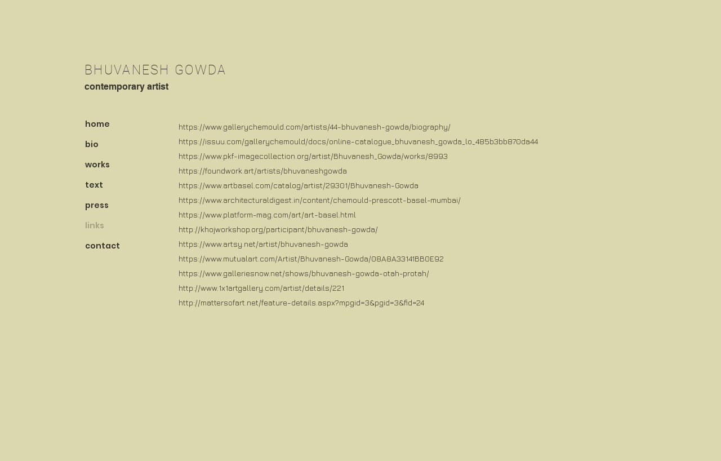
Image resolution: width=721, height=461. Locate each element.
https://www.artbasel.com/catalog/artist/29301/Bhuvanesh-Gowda (299, 185)
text (94, 184)
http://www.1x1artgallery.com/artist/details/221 (261, 287)
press (97, 205)
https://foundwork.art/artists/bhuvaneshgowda (263, 170)
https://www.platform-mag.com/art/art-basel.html (267, 214)
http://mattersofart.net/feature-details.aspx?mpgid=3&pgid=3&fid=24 (301, 302)
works (97, 164)
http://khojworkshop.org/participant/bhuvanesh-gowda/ (278, 229)
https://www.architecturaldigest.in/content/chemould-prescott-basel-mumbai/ (320, 200)
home (97, 124)
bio (92, 144)
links (94, 225)
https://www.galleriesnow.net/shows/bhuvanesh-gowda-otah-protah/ (304, 273)
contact (102, 245)
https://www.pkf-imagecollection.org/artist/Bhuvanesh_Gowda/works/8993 (313, 156)
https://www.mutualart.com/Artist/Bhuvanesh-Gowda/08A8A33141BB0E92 (311, 258)
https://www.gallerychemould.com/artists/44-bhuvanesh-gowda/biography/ (315, 126)
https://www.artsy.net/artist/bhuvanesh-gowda (263, 244)
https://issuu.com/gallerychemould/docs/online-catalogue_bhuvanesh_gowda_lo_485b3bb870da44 (358, 141)
